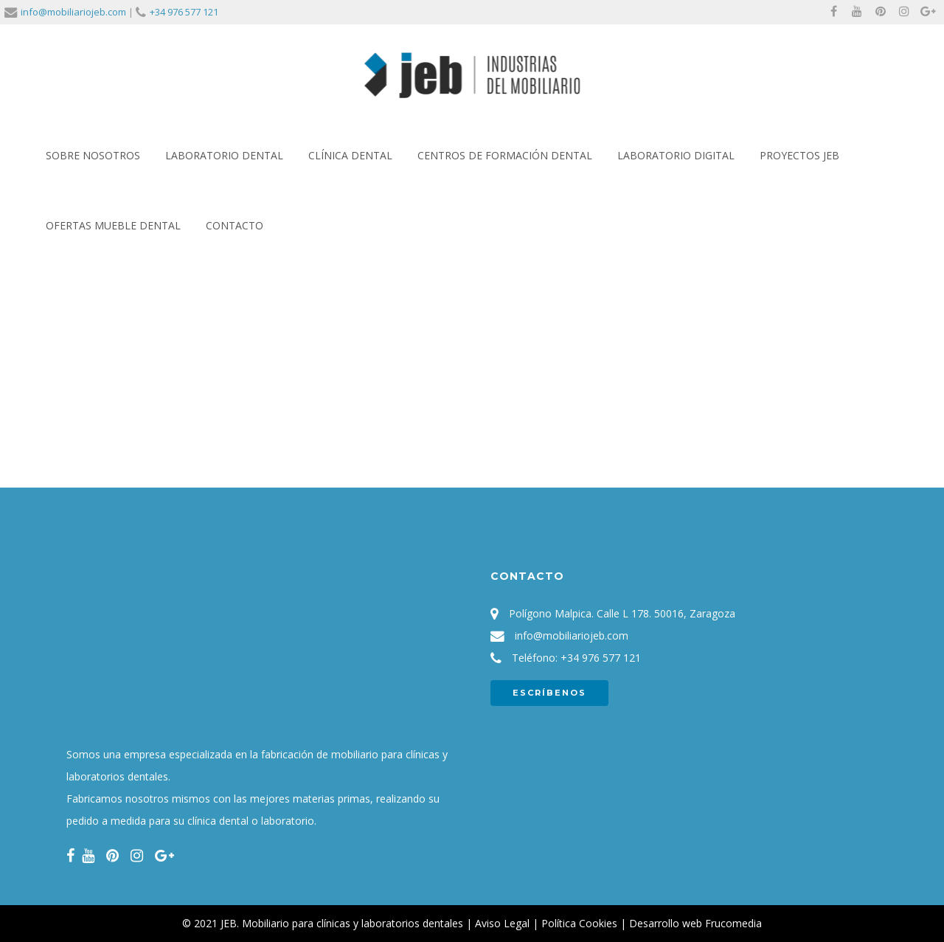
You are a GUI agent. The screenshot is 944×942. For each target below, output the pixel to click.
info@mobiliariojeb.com (73, 11)
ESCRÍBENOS (549, 693)
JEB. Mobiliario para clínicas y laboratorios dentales (342, 923)
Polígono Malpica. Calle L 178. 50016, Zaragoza (622, 613)
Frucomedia (733, 923)
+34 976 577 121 (184, 11)
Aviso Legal (502, 923)
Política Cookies (579, 923)
